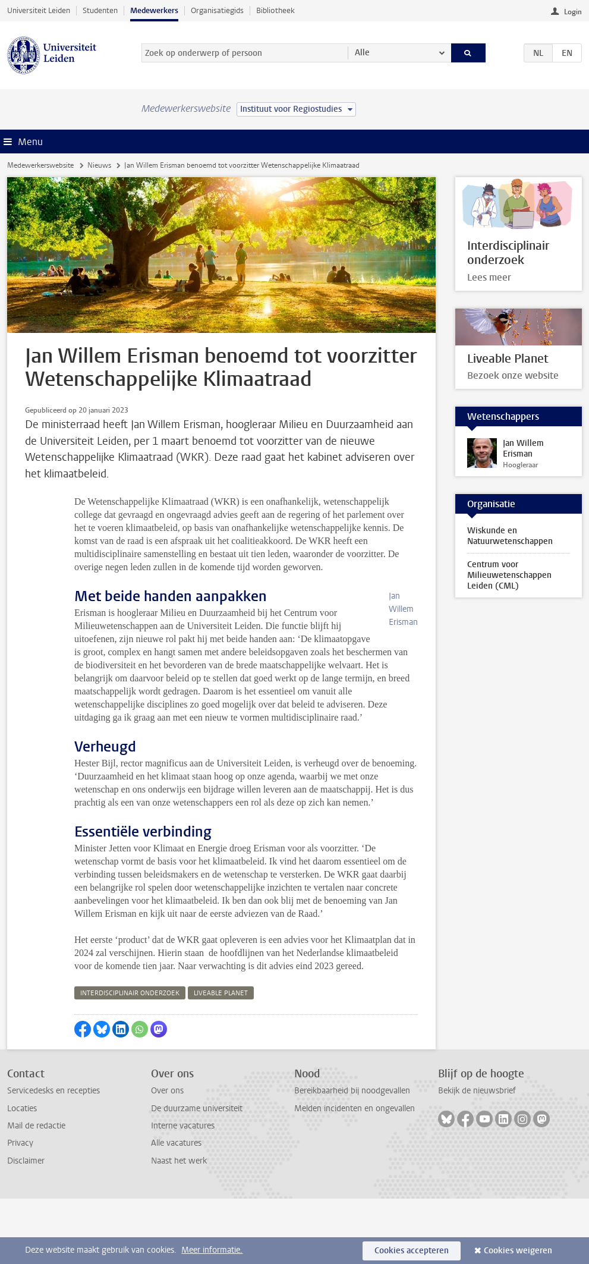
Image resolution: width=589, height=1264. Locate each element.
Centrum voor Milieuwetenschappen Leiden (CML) (509, 575)
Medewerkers (154, 10)
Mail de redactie (36, 1191)
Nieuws (99, 165)
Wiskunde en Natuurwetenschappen (510, 536)
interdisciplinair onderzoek (129, 1058)
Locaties (22, 1174)
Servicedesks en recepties (53, 1156)
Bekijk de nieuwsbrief (477, 1156)
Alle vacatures (176, 1208)
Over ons (167, 1156)
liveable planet (221, 1058)
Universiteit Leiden (38, 10)
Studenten (100, 10)
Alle (362, 52)
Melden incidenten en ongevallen (354, 1174)
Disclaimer (26, 1226)
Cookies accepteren (411, 1250)
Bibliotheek (275, 10)
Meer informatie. (211, 1250)
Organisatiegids (217, 10)
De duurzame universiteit (196, 1174)
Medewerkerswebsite (40, 165)
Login (573, 12)
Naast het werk (179, 1226)
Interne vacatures (183, 1191)
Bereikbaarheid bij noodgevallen (352, 1156)
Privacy (20, 1208)
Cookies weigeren (518, 1250)
